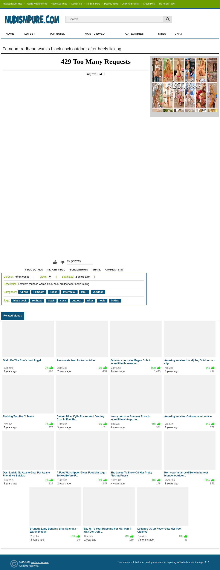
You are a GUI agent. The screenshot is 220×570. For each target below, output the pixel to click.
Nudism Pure (93, 3)
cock (63, 300)
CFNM (24, 291)
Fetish (53, 291)
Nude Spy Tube (59, 3)
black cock (19, 300)
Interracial (69, 291)
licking (115, 300)
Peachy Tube (111, 3)
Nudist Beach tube (12, 3)
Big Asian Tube (166, 3)
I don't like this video (62, 262)
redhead (37, 300)
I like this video (55, 262)
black (51, 300)
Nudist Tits (76, 3)
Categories (134, 33)
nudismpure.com (40, 562)
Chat (178, 33)
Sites (162, 33)
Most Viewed (94, 33)
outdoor (76, 300)
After (90, 300)
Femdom (39, 291)
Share (96, 269)
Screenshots (79, 269)
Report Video (56, 269)
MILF (84, 291)
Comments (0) (114, 269)
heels (102, 300)
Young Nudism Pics (36, 3)
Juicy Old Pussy (130, 3)
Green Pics (149, 3)
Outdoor (98, 291)
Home (10, 33)
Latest (29, 33)
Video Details (34, 269)
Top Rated (57, 33)
